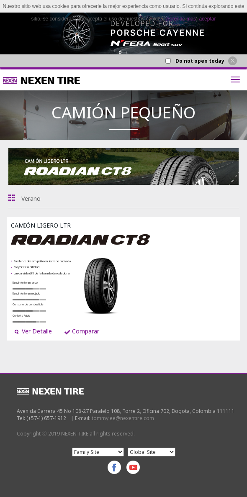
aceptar (207, 19)
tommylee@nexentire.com (123, 418)
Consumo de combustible (28, 304)
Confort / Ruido (21, 316)
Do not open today (199, 61)
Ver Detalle (33, 331)
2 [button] (127, 52)
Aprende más (181, 19)
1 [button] (120, 52)
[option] (123, 33)
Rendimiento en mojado (26, 293)
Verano (31, 198)
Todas (11, 198)
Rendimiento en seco (25, 282)
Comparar (81, 331)
